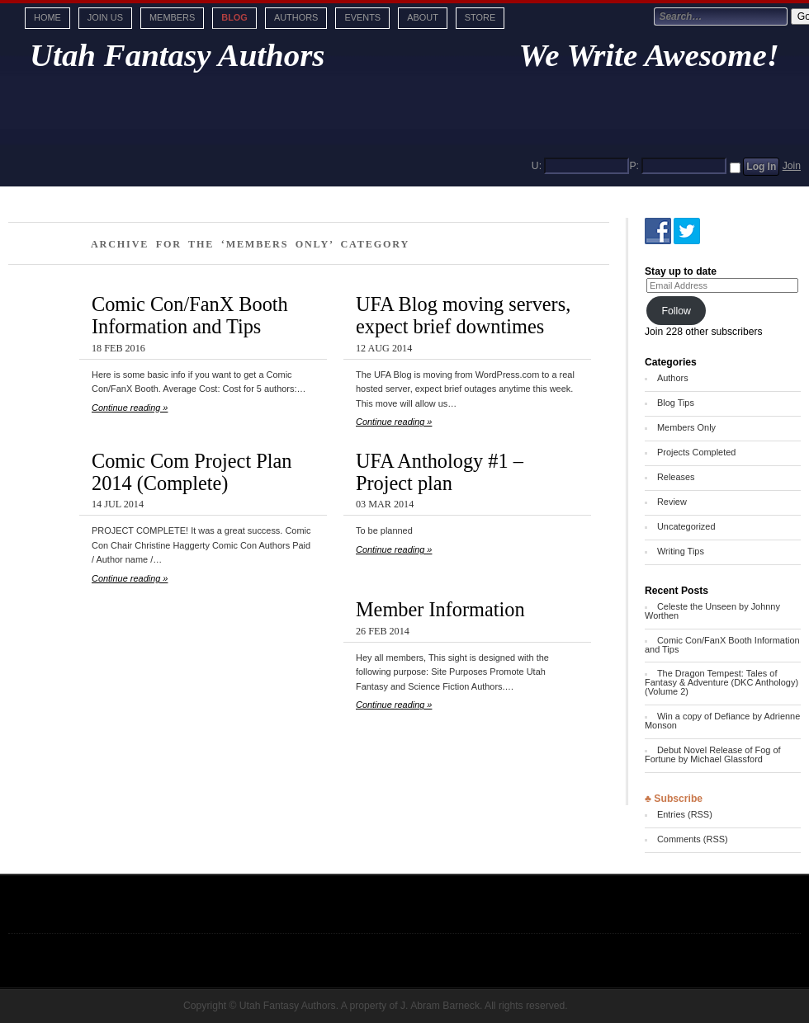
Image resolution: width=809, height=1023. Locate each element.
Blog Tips (675, 403)
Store (480, 17)
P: (634, 166)
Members (172, 17)
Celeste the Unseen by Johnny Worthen (712, 610)
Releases (676, 477)
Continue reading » (130, 407)
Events (362, 17)
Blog (234, 17)
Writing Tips (680, 551)
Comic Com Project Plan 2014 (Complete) (191, 472)
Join (792, 166)
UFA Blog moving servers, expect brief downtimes (463, 315)
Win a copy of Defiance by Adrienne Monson (722, 720)
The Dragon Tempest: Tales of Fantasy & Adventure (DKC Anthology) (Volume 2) (721, 682)
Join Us (105, 17)
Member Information (440, 609)
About (422, 17)
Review (672, 502)
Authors (296, 17)
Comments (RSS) (692, 839)
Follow (676, 311)
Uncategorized (686, 526)
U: (537, 166)
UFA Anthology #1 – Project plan (439, 472)
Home (47, 17)
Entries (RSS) (684, 814)
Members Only (686, 427)
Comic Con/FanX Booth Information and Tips (190, 315)
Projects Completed (696, 452)
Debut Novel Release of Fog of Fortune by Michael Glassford (713, 754)
